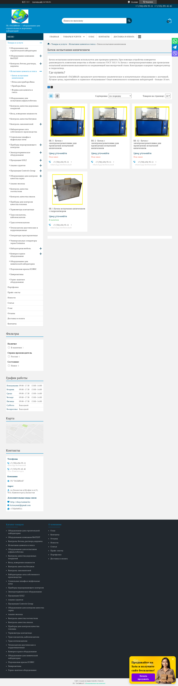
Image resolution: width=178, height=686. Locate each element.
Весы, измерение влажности (23, 113)
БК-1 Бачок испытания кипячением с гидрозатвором (67, 209)
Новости (12, 297)
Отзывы (11, 313)
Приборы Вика (19, 86)
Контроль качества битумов (23, 118)
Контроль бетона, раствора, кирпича (23, 64)
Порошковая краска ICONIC (23, 269)
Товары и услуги (72, 36)
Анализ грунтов (17, 165)
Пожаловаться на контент (95, 683)
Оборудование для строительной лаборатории (23, 49)
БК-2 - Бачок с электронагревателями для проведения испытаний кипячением (105, 144)
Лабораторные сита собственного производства (23, 130)
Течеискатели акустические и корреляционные (24, 228)
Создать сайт (37, 2)
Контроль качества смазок (22, 196)
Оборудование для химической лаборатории (22, 262)
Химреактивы (16, 274)
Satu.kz (101, 681)
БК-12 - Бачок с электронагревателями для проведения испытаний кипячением (147, 144)
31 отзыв (134, 2)
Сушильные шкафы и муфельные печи (20, 138)
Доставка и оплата (124, 36)
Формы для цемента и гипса (22, 91)
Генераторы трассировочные (24, 235)
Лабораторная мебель (20, 248)
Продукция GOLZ (18, 160)
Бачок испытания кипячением (20, 76)
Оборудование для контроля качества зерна (24, 177)
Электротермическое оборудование (20, 153)
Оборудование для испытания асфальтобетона (23, 99)
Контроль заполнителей (21, 124)
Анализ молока (17, 183)
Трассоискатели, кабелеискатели (18, 216)
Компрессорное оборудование (17, 254)
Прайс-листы (14, 292)
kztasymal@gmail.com (20, 505)
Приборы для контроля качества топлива (21, 203)
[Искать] (129, 19)
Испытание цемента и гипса (82, 44)
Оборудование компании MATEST (22, 57)
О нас (91, 36)
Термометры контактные (22, 209)
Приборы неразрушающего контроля (23, 145)
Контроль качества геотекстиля (19, 190)
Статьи (11, 303)
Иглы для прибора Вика (23, 82)
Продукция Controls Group (22, 170)
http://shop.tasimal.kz (20, 502)
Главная (54, 36)
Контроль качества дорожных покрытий (24, 107)
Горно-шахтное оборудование (17, 280)
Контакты (104, 36)
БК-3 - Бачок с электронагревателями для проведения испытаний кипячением (63, 144)
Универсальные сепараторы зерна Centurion (23, 241)
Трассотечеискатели (20, 222)
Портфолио (13, 287)
